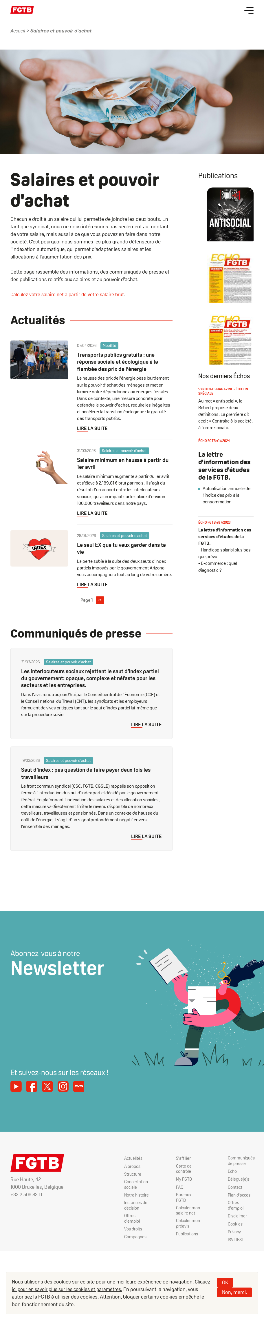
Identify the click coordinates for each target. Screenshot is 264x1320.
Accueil (18, 30)
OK (225, 1282)
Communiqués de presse (240, 1160)
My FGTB (180, 1179)
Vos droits (127, 1229)
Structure (126, 1173)
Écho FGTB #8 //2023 (214, 534)
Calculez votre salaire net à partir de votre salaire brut (68, 294)
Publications (184, 1229)
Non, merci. (234, 1292)
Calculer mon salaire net (184, 1205)
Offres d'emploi (126, 1218)
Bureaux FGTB (185, 1194)
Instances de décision (130, 1205)
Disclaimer (236, 1215)
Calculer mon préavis (184, 1218)
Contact (233, 1187)
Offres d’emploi (234, 1205)
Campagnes (129, 1237)
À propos (126, 1165)
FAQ (176, 1187)
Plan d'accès (238, 1194)
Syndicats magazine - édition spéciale (223, 403)
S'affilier (179, 1158)
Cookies (233, 1223)
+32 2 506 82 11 (26, 1193)
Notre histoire (130, 1194)
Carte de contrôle (180, 1168)
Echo (231, 1171)
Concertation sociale (130, 1184)
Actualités (127, 1158)
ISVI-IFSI (234, 1239)
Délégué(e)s (238, 1179)
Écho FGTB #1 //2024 (214, 452)
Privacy (233, 1231)
